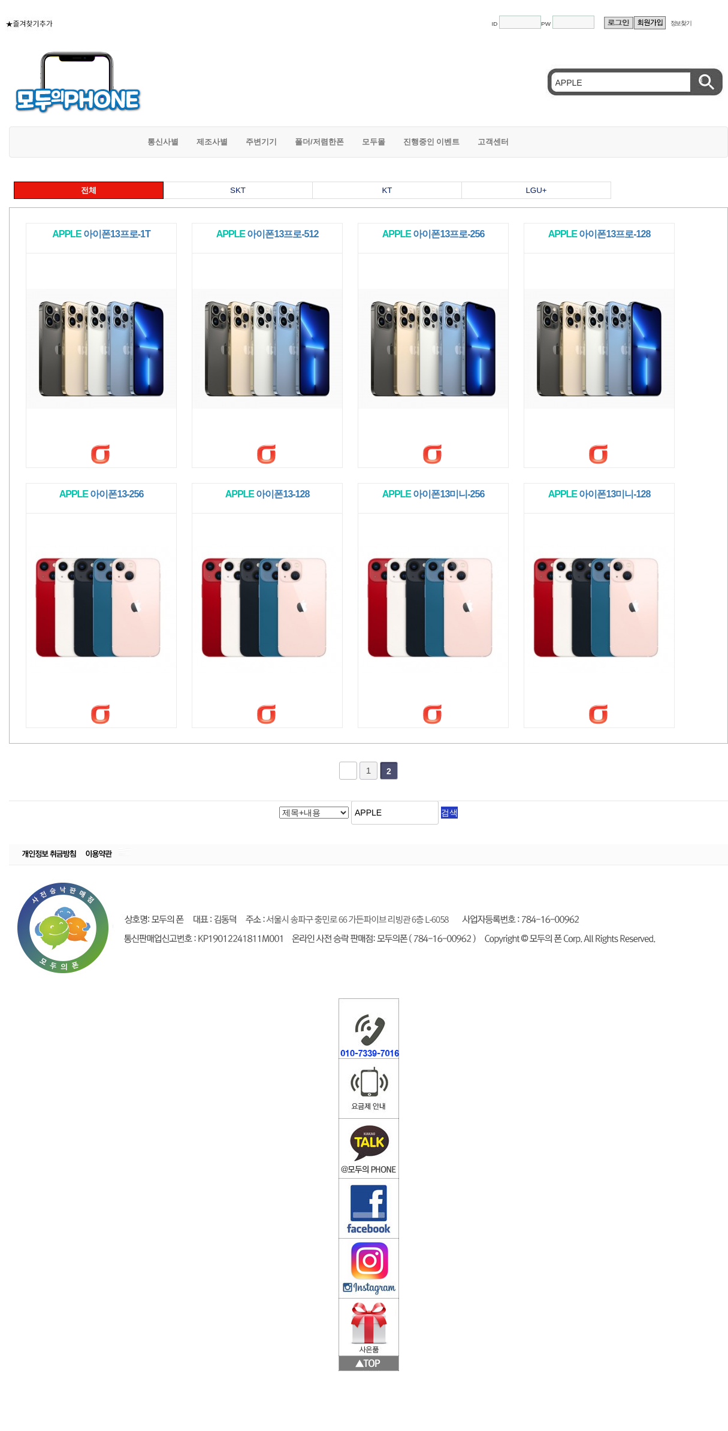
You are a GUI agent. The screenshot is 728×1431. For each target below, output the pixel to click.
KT (387, 190)
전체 (88, 190)
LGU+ (535, 190)
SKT (238, 190)
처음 (348, 771)
